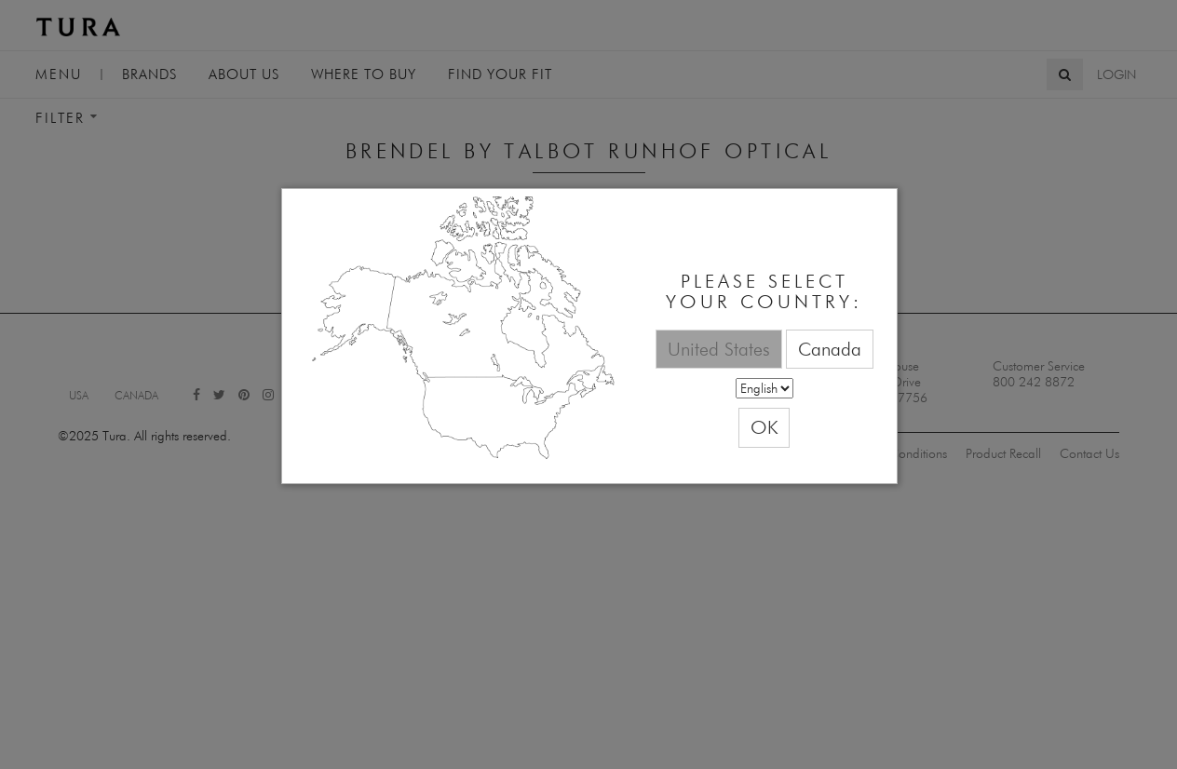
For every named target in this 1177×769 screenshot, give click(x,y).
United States (719, 348)
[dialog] (589, 336)
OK (764, 426)
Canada (829, 348)
